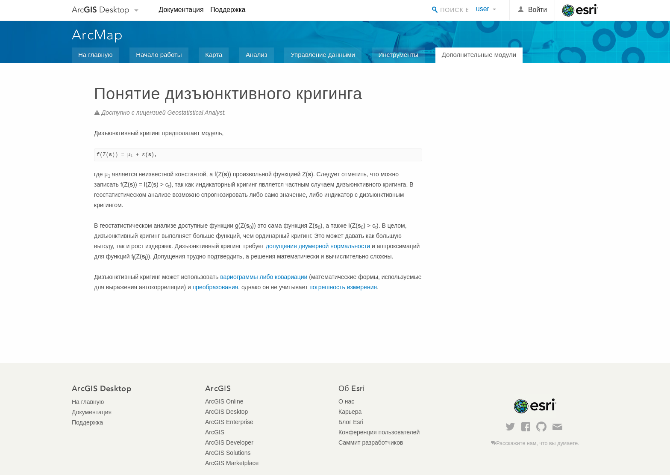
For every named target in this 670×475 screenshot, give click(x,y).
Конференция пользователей (379, 432)
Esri (580, 10)
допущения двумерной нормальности (319, 246)
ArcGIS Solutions (228, 452)
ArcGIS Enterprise (229, 422)
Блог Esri (350, 422)
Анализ (256, 54)
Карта (213, 54)
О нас (346, 401)
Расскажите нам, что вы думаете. (537, 443)
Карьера (349, 411)
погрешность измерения (343, 287)
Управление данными (323, 54)
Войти (537, 10)
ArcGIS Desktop (226, 411)
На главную (95, 54)
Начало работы (159, 54)
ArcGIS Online (224, 401)
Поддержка (227, 10)
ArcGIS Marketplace (232, 463)
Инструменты (399, 54)
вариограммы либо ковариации (263, 276)
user (482, 8)
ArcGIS (214, 432)
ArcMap (97, 35)
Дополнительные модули (479, 54)
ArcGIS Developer (229, 442)
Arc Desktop (100, 10)
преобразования (215, 287)
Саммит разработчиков (370, 442)
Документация (181, 10)
